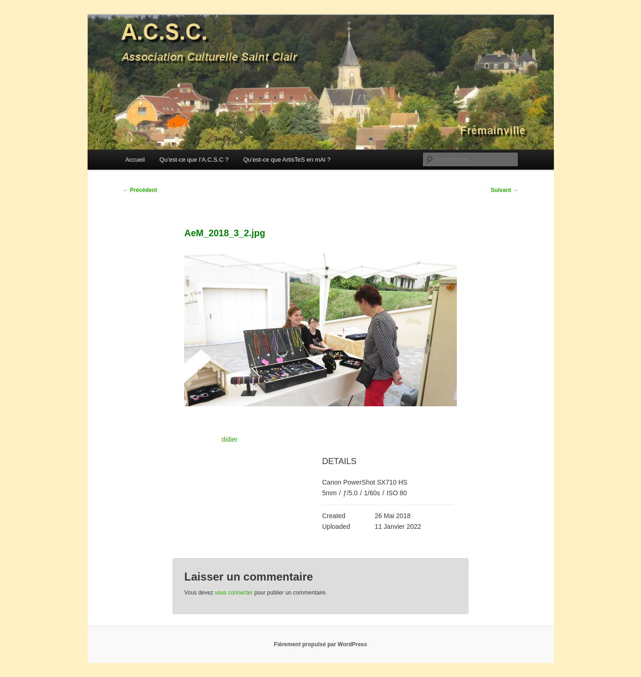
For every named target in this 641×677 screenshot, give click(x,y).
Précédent (140, 190)
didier (229, 439)
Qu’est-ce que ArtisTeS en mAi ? (287, 159)
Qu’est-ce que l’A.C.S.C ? (193, 159)
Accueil (135, 159)
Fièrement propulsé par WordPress (320, 644)
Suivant (504, 190)
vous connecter (234, 592)
